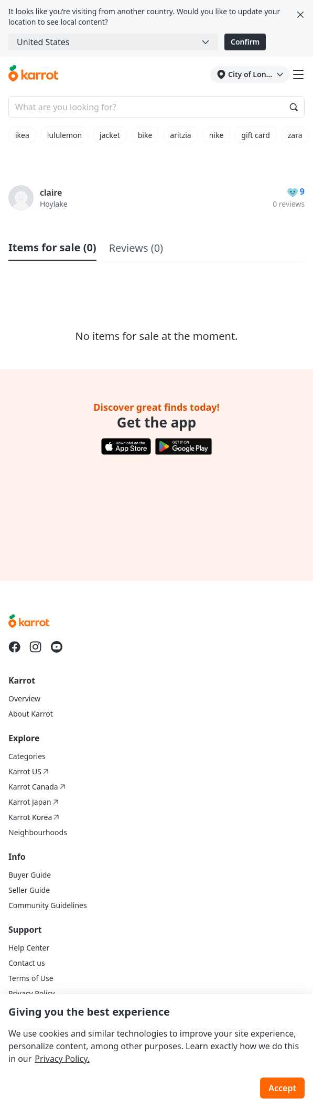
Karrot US (28, 771)
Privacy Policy (31, 993)
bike (145, 135)
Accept (282, 1088)
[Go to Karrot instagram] (35, 647)
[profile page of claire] (21, 197)
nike (216, 135)
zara (295, 135)
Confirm (245, 42)
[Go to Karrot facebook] (14, 647)
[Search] (293, 107)
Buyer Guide (29, 875)
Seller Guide (29, 890)
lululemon (64, 135)
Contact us (26, 963)
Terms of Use (30, 978)
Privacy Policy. (62, 1058)
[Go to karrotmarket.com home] (33, 74)
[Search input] (156, 107)
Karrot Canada (37, 787)
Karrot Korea (33, 817)
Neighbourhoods (37, 832)
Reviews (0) (136, 248)
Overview (24, 698)
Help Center (28, 948)
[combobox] (113, 42)
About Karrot (30, 714)
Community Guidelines (47, 905)
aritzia (180, 135)
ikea (22, 135)
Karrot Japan (33, 802)
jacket (110, 135)
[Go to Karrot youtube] (56, 647)
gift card (255, 135)
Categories (27, 756)
